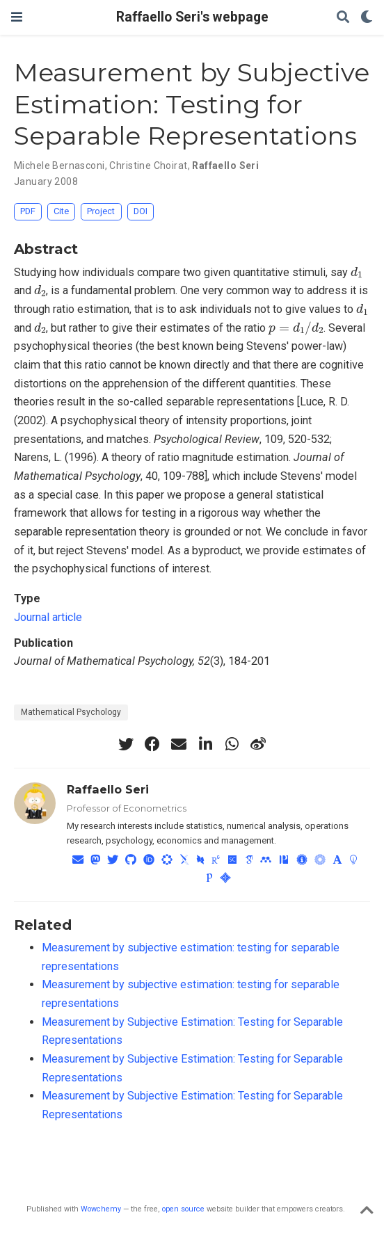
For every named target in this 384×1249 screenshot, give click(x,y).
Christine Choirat (148, 165)
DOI (140, 211)
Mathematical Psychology (71, 712)
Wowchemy (101, 1209)
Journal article (48, 617)
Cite (61, 211)
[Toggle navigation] (16, 17)
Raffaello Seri (225, 165)
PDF (27, 211)
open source (183, 1209)
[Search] (343, 18)
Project (101, 211)
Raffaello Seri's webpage (192, 17)
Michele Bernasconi (59, 165)
